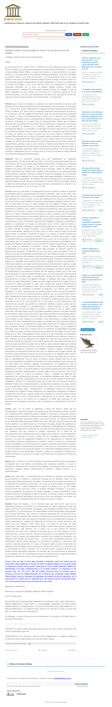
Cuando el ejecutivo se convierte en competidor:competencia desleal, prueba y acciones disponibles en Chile (92, 222)
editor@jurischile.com (20, 631)
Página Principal (42, 650)
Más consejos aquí (82, 686)
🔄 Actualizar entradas (88, 329)
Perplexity (77, 34)
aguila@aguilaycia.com (62, 678)
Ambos (86, 34)
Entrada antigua (71, 650)
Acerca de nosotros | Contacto (90, 435)
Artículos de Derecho (87, 437)
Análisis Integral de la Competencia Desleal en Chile (91, 251)
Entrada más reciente (11, 650)
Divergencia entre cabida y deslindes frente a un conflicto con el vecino (92, 143)
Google (69, 34)
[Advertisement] (92, 386)
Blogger (65, 702)
